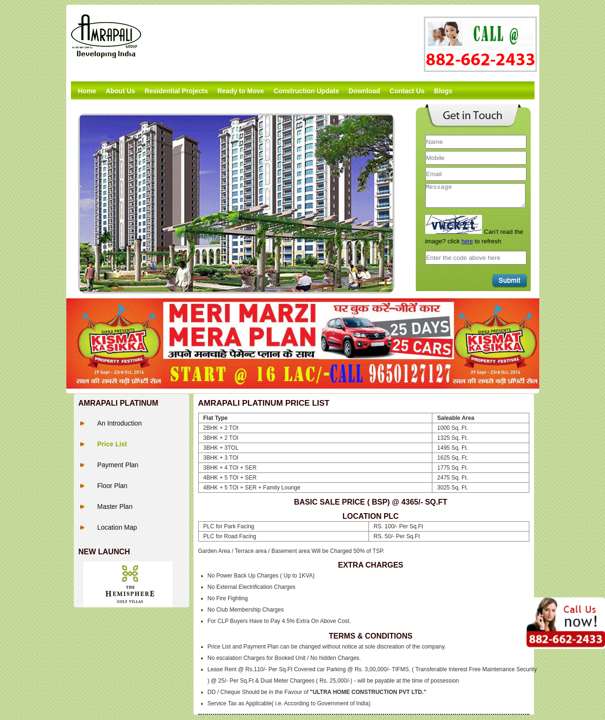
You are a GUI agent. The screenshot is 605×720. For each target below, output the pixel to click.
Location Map (117, 527)
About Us (120, 91)
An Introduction (119, 423)
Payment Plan (118, 465)
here (467, 241)
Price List (112, 444)
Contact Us (407, 91)
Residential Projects (176, 91)
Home (87, 91)
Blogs (443, 91)
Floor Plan (112, 485)
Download (364, 91)
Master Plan (115, 506)
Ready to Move (240, 91)
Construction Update (306, 91)
